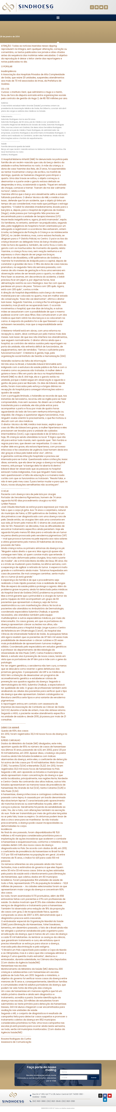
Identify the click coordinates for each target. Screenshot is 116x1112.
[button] (58, 18)
